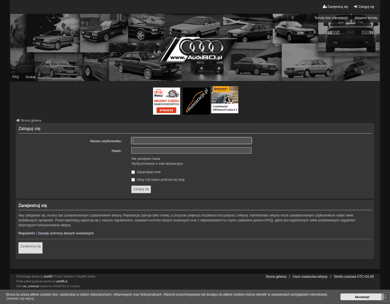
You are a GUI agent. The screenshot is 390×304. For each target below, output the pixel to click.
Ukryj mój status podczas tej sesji (157, 180)
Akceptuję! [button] (362, 297)
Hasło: (117, 151)
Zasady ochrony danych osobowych (66, 233)
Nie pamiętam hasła (145, 159)
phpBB (48, 276)
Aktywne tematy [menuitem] (366, 18)
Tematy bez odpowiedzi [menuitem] (331, 18)
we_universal (31, 286)
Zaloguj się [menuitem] (364, 7)
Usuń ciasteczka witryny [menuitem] (310, 277)
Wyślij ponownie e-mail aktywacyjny (157, 164)
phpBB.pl (61, 281)
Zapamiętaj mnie (146, 172)
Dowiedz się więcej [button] (20, 298)
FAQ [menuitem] (15, 77)
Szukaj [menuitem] (30, 77)
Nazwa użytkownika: (106, 141)
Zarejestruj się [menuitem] (335, 7)
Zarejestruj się (30, 246)
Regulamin (26, 233)
